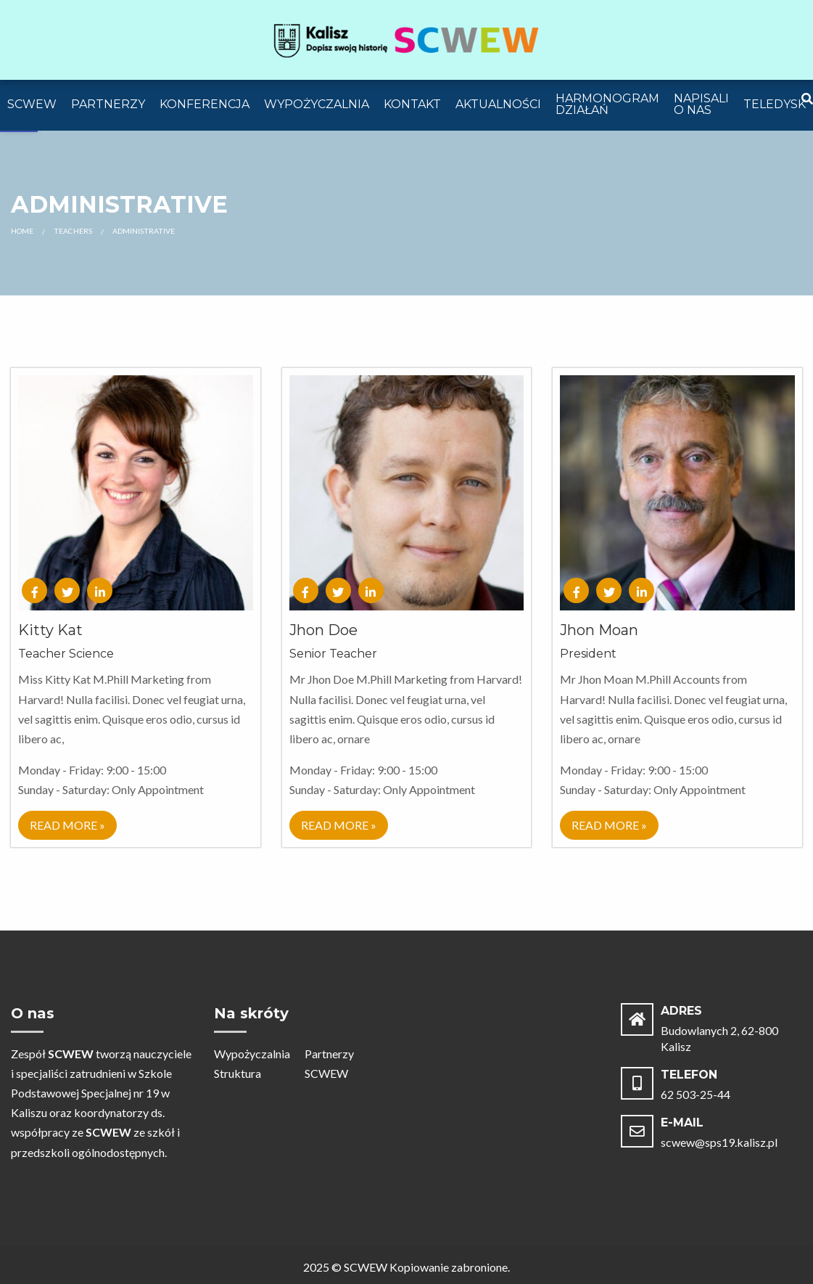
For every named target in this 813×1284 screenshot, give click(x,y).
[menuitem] (32, 105)
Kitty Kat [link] (50, 630)
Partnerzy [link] (108, 104)
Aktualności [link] (498, 104)
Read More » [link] (67, 825)
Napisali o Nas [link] (701, 104)
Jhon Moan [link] (599, 630)
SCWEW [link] (32, 104)
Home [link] (22, 230)
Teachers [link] (73, 230)
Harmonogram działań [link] (607, 104)
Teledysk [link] (774, 104)
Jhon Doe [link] (323, 630)
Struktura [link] (237, 1073)
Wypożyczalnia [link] (316, 104)
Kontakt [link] (412, 104)
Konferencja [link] (204, 104)
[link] (407, 38)
